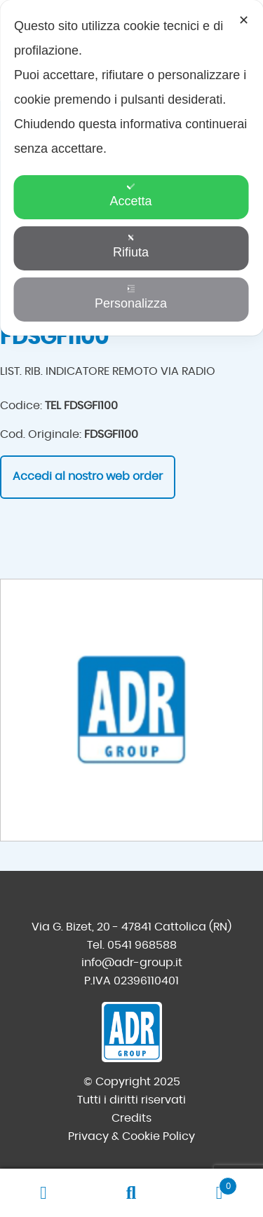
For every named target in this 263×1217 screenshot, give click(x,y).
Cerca (131, 1193)
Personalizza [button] (131, 297)
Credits (131, 1118)
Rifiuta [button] (131, 246)
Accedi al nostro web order (88, 476)
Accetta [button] (130, 195)
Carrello (206, 1183)
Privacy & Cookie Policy (131, 1136)
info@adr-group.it (131, 962)
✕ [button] (243, 20)
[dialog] (131, 168)
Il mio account (44, 1193)
